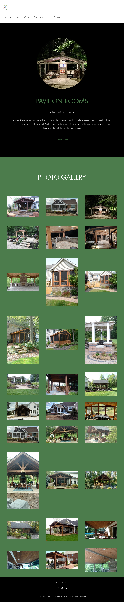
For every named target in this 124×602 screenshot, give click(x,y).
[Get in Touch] (62, 139)
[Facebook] (58, 588)
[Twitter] (62, 588)
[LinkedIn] (66, 588)
